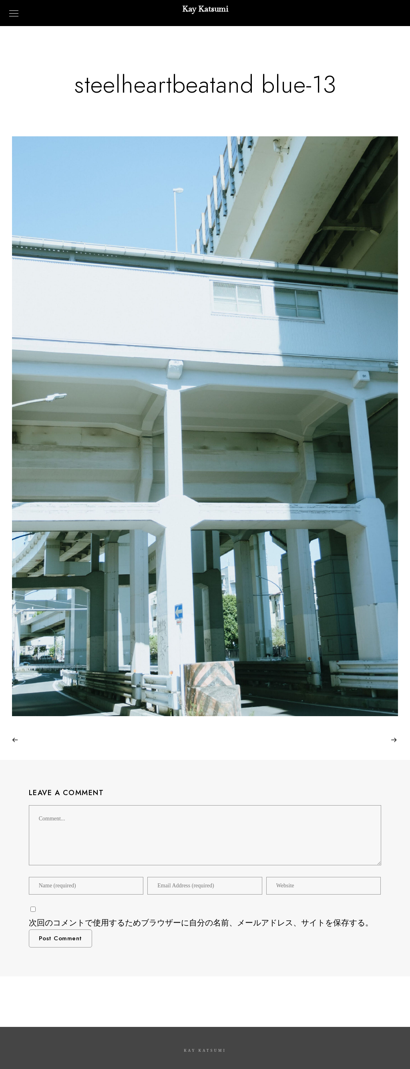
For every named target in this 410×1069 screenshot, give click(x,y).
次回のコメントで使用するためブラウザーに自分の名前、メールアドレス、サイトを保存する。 (201, 922)
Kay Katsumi (205, 9)
